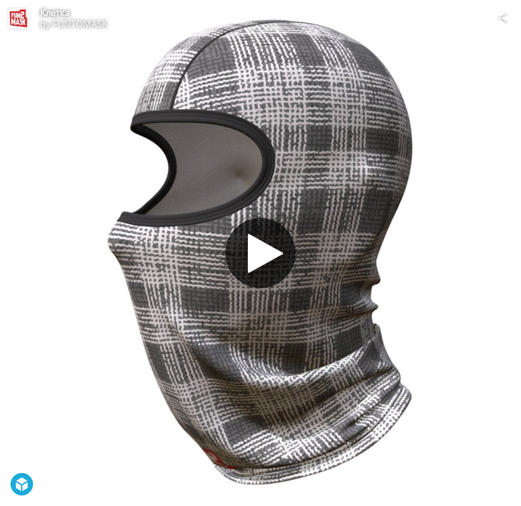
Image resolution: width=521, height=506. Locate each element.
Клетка (55, 12)
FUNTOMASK (80, 24)
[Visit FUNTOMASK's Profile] (18, 18)
